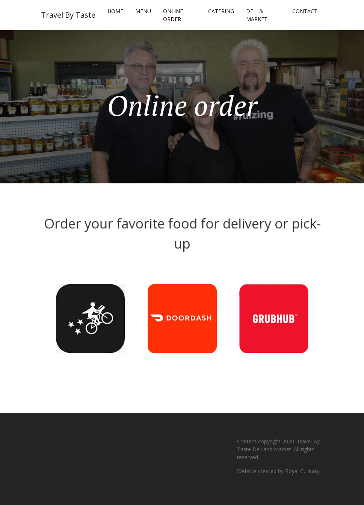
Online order (173, 15)
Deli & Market (256, 15)
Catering (221, 11)
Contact (304, 11)
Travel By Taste (68, 15)
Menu (143, 11)
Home (115, 11)
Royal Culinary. (302, 471)
